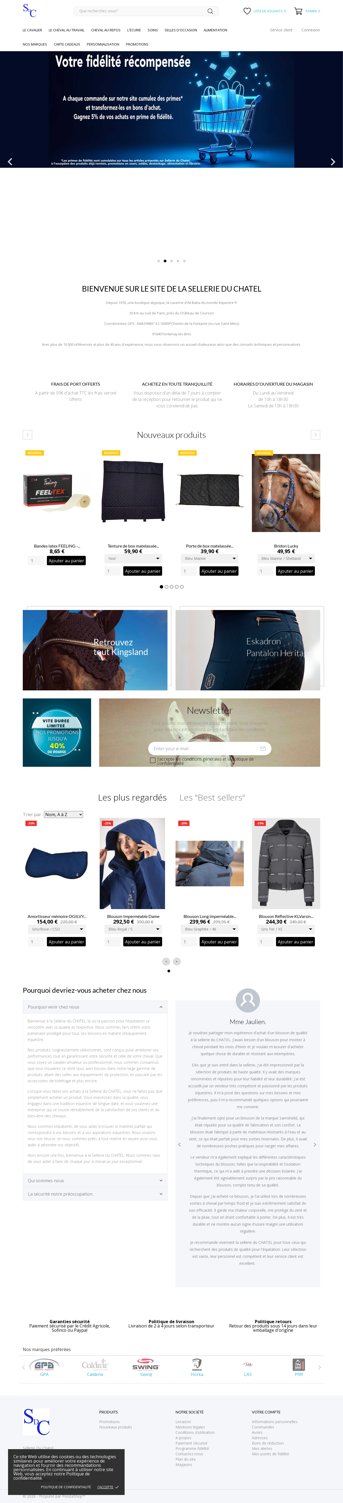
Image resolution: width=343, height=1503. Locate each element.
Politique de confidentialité (66, 1487)
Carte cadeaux (67, 44)
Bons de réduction (268, 1443)
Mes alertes (262, 1448)
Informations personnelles (274, 1421)
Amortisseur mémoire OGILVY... (57, 916)
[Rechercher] (146, 11)
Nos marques (35, 44)
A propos (183, 1437)
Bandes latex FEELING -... (57, 545)
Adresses (260, 1437)
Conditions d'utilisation (195, 1432)
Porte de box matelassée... (209, 545)
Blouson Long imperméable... (210, 916)
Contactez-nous (189, 1453)
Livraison (183, 1421)
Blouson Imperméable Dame (133, 916)
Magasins (184, 1464)
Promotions (109, 1421)
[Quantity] (36, 560)
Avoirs (257, 1432)
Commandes (263, 1427)
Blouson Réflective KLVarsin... (286, 916)
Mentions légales (190, 1427)
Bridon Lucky (286, 545)
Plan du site (186, 1459)
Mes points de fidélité (270, 1453)
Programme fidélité (192, 1448)
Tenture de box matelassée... (133, 545)
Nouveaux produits (115, 1427)
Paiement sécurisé (191, 1443)
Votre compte (266, 1412)
